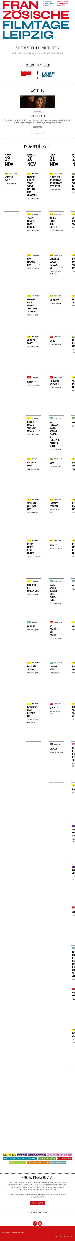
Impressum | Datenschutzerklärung (63, 1236)
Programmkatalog (37, 1203)
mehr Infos (37, 127)
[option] (37, 112)
